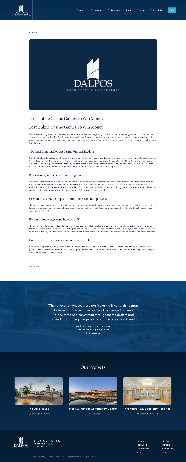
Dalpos (21, 10)
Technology (96, 10)
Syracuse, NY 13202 (43, 443)
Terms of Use (53, 457)
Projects (81, 10)
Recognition (168, 448)
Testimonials (114, 10)
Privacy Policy (39, 457)
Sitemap (166, 452)
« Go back (34, 32)
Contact (166, 441)
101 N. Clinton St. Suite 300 (46, 441)
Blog (172, 10)
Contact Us (156, 10)
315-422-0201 (40, 446)
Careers (141, 10)
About (129, 10)
